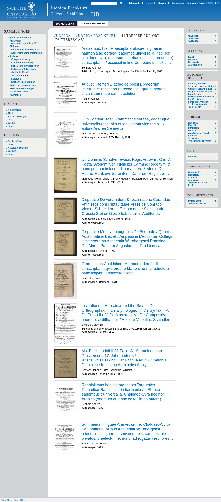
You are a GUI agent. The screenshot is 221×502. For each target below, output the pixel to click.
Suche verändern (93, 23)
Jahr (10, 126)
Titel (10, 113)
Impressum (178, 3)
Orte (10, 144)
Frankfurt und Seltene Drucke (25, 49)
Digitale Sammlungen (19, 37)
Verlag (11, 123)
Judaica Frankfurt (20, 75)
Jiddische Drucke (20, 72)
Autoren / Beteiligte (18, 148)
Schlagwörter (15, 141)
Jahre (11, 154)
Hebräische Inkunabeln (23, 69)
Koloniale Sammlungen (22, 88)
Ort (9, 120)
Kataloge (16, 79)
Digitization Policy (196, 3)
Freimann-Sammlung (22, 62)
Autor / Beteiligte (17, 116)
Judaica (14, 56)
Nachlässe (15, 95)
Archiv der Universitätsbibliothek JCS (24, 42)
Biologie (14, 46)
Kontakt (162, 3)
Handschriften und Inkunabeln (26, 53)
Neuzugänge (14, 110)
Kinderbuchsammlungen (23, 85)
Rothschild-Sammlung (23, 82)
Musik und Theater (20, 92)
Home (150, 3)
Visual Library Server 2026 (12, 500)
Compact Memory (20, 59)
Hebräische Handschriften (25, 66)
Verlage (12, 151)
